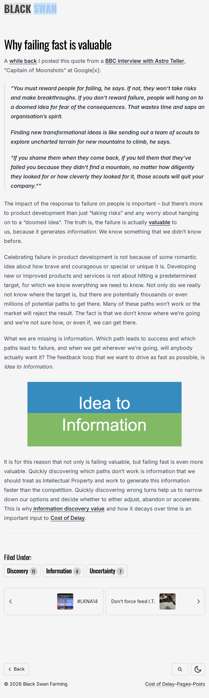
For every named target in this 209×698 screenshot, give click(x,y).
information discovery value (68, 508)
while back (23, 60)
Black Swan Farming (45, 684)
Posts (199, 684)
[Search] (180, 669)
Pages (184, 684)
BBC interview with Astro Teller (144, 60)
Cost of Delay (67, 518)
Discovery (22, 570)
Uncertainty (107, 570)
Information (63, 570)
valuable (159, 222)
